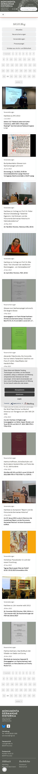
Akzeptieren (19, 390)
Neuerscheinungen (19, 34)
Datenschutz (23, 767)
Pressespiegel (19, 44)
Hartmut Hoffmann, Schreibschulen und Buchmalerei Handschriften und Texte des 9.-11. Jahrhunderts (19, 464)
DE (16, 9)
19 (17, 65)
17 (8, 65)
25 (8, 71)
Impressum (22, 764)
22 (30, 65)
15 (33, 59)
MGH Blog (5, 764)
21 (26, 65)
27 (17, 71)
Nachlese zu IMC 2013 (12, 116)
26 (12, 71)
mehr (19, 399)
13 (25, 59)
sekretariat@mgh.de (8, 736)
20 (21, 65)
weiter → (19, 82)
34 (11, 76)
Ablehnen (19, 394)
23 (34, 65)
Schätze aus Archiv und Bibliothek (19, 48)
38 (29, 76)
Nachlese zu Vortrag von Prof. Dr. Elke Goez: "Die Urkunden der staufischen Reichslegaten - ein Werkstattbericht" (17, 264)
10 (11, 59)
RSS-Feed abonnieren (9, 767)
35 (16, 76)
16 (3, 65)
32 (4, 76)
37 (25, 76)
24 (3, 71)
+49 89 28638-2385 (11, 733)
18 (12, 65)
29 (26, 71)
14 (29, 59)
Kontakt (4, 769)
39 (34, 76)
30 (30, 71)
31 (34, 71)
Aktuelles (19, 30)
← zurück (7, 54)
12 (20, 59)
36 (20, 76)
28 (21, 71)
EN (13, 9)
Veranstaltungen (19, 39)
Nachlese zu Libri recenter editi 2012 (17, 605)
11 (16, 59)
